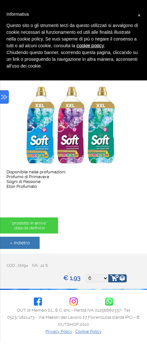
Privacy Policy (58, 331)
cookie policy (90, 45)
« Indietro (20, 242)
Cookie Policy (88, 331)
